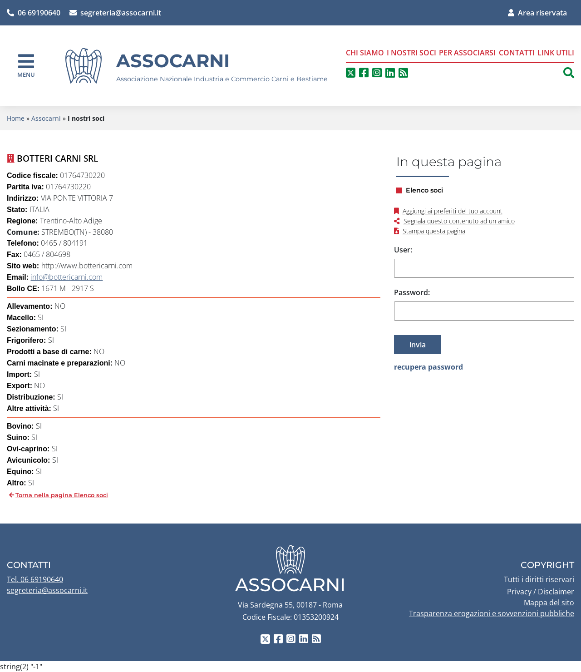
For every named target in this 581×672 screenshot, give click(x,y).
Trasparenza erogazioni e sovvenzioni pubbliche (491, 613)
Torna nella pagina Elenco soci (61, 495)
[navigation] (26, 65)
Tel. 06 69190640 (35, 579)
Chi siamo (365, 53)
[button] (568, 72)
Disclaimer (556, 592)
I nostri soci (411, 53)
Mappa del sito (549, 603)
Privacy (519, 592)
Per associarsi (467, 53)
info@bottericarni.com (66, 277)
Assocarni (173, 60)
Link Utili (555, 53)
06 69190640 (33, 13)
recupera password (428, 367)
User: (403, 250)
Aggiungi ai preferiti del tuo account (452, 211)
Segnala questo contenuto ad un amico (459, 221)
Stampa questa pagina (434, 231)
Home (16, 118)
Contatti (517, 53)
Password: (412, 292)
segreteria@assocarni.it (115, 13)
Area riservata (537, 13)
